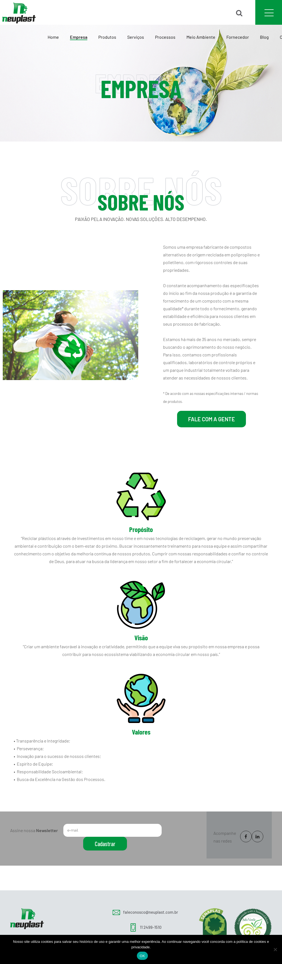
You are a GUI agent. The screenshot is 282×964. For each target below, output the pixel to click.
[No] (275, 949)
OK (142, 956)
